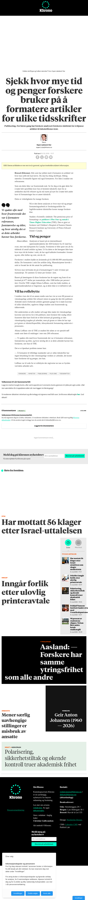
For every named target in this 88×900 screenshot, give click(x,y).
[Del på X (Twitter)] (42, 157)
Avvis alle (46, 893)
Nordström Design (74, 820)
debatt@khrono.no (68, 795)
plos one (53, 373)
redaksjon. (37, 808)
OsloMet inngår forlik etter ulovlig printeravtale (77, 578)
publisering (42, 373)
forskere (22, 373)
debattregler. (38, 810)
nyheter (31, 373)
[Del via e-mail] (51, 157)
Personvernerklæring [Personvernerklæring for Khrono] (15, 810)
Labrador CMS (71, 824)
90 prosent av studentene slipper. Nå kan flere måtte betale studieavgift (76, 624)
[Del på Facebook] (37, 157)
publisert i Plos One (50, 219)
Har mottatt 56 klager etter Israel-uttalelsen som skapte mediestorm (76, 564)
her (78, 394)
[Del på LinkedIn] (46, 157)
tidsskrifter (65, 373)
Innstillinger (78, 898)
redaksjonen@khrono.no (71, 792)
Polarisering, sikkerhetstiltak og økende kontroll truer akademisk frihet (77, 594)
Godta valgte (33, 893)
